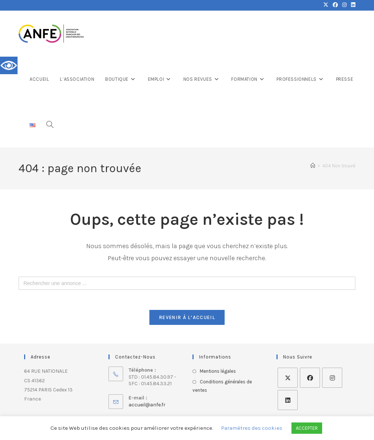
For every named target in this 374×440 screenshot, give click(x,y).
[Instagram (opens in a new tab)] (344, 5)
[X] (288, 380)
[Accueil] (312, 165)
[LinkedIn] (288, 402)
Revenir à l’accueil (187, 319)
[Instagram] (332, 380)
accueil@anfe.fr (147, 406)
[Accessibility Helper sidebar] (9, 65)
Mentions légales (218, 373)
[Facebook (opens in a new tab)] (335, 5)
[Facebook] (310, 380)
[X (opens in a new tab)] (326, 5)
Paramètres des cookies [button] (251, 428)
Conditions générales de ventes (222, 388)
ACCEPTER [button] (307, 428)
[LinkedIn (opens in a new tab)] (352, 5)
